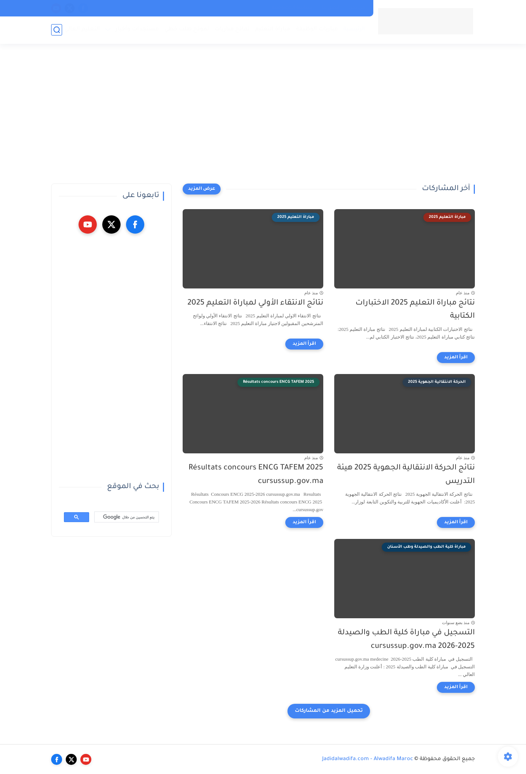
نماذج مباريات (231, 29)
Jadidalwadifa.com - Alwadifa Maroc (367, 759)
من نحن (357, 8)
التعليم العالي (82, 29)
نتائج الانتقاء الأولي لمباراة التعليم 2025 (255, 303)
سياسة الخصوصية (292, 8)
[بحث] (127, 517)
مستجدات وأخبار (137, 29)
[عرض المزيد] (202, 189)
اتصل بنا (330, 8)
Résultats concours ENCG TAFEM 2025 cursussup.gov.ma (255, 475)
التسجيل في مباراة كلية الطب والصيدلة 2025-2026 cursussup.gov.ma (406, 640)
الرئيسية (354, 29)
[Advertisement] (263, 116)
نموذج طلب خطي (186, 29)
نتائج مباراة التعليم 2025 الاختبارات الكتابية (415, 310)
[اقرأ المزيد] (456, 357)
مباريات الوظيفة (317, 29)
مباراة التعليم (272, 29)
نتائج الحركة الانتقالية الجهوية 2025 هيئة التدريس (406, 475)
